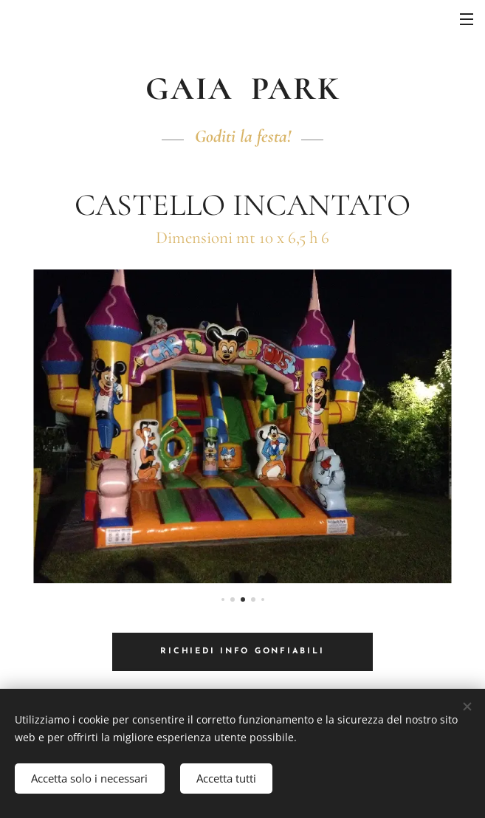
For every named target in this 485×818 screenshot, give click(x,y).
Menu (466, 19)
